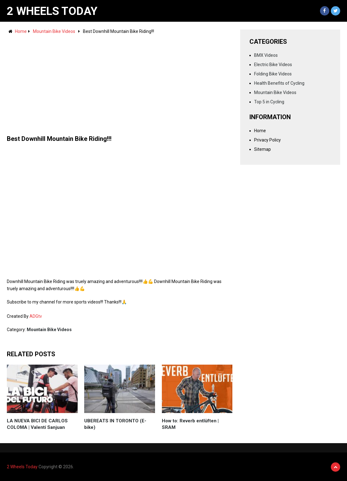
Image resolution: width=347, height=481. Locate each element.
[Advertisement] (119, 81)
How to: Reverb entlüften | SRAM (190, 424)
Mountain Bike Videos (54, 31)
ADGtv (36, 316)
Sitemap (262, 149)
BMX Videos (266, 55)
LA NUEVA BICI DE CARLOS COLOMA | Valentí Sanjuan (37, 424)
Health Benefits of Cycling (279, 83)
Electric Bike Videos (273, 64)
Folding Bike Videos (273, 73)
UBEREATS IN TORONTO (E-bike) (115, 424)
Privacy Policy (267, 139)
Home (21, 31)
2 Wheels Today (52, 11)
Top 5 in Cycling (269, 101)
